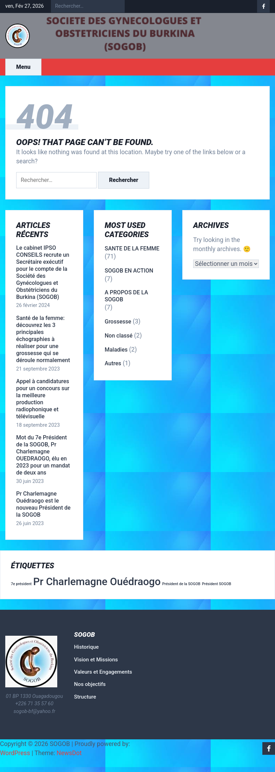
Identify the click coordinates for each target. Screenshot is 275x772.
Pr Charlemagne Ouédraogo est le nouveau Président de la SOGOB (43, 504)
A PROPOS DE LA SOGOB (126, 296)
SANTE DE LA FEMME (132, 248)
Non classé (118, 335)
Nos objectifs (90, 684)
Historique (86, 647)
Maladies (116, 349)
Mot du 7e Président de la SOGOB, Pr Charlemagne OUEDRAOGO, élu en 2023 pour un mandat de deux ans (43, 455)
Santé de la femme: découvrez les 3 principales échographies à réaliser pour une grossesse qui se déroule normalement (43, 339)
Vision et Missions (96, 659)
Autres (113, 363)
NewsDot (69, 753)
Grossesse (118, 321)
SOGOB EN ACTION (129, 270)
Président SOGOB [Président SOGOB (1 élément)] (216, 584)
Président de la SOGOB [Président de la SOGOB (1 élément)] (181, 584)
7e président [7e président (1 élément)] (21, 584)
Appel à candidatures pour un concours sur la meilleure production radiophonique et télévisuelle (43, 399)
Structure (85, 697)
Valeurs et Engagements (103, 672)
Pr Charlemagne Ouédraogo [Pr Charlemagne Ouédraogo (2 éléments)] (97, 582)
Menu (23, 67)
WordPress (15, 753)
